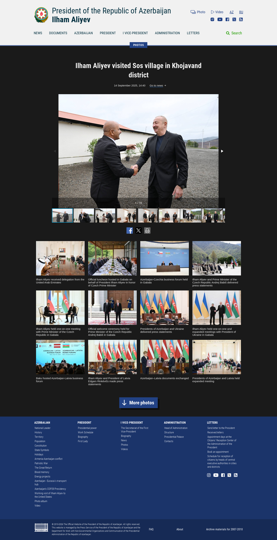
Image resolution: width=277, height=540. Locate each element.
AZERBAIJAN (83, 33)
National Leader (43, 428)
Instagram (212, 19)
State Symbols (42, 450)
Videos (124, 449)
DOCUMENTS (58, 33)
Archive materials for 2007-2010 (224, 529)
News (124, 440)
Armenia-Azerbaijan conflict (48, 458)
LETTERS (193, 33)
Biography (83, 436)
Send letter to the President (221, 428)
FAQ (151, 529)
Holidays (39, 454)
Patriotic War (41, 463)
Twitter (234, 19)
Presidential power (87, 428)
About (179, 529)
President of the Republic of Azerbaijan (111, 10)
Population (40, 441)
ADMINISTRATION (167, 33)
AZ (232, 12)
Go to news (156, 85)
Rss (241, 19)
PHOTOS (138, 45)
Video (219, 12)
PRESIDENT (108, 33)
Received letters (215, 432)
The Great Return (43, 467)
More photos (141, 403)
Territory (39, 436)
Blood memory (42, 472)
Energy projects (42, 476)
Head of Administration (175, 428)
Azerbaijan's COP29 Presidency (50, 488)
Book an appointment (218, 451)
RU (241, 12)
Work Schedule (85, 432)
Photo (201, 12)
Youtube (219, 19)
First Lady (83, 441)
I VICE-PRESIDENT (135, 33)
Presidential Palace (174, 436)
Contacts (168, 441)
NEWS (38, 33)
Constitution (41, 445)
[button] (222, 151)
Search (236, 33)
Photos (124, 444)
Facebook (227, 19)
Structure (169, 432)
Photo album (41, 501)
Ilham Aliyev (71, 19)
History (38, 432)
